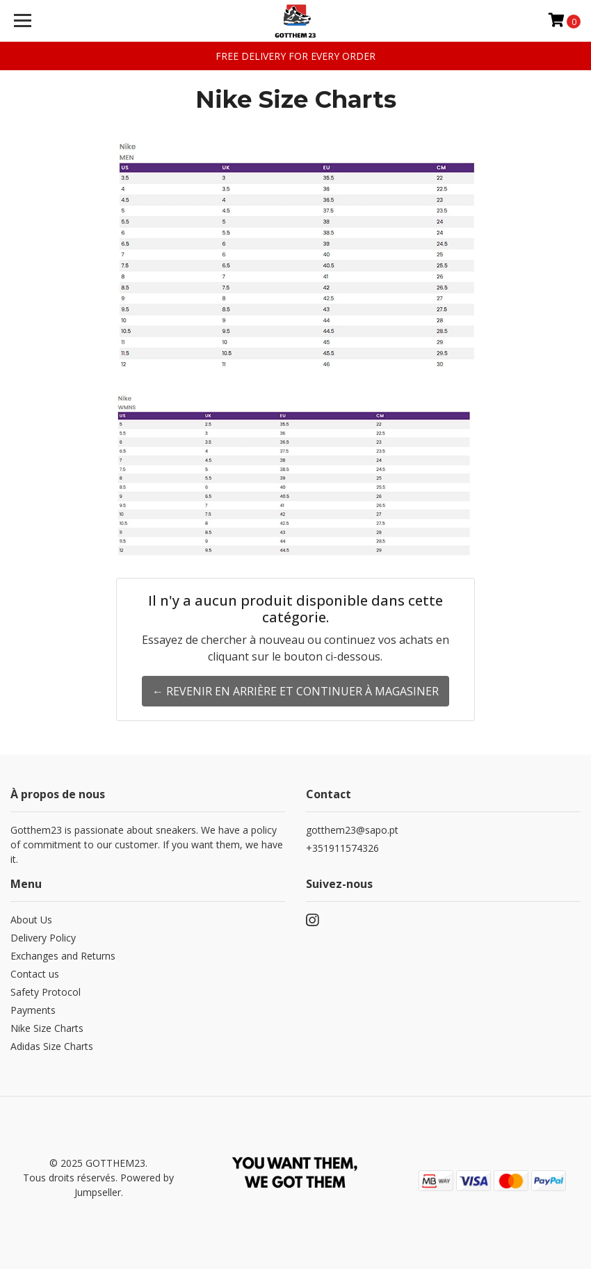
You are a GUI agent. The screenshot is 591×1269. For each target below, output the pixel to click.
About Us (31, 919)
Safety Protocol (45, 992)
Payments (33, 1010)
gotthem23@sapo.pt (352, 829)
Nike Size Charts (46, 1028)
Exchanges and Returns (62, 955)
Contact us (34, 973)
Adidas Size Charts (51, 1046)
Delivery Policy (43, 937)
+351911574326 (342, 848)
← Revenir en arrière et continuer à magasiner (295, 691)
